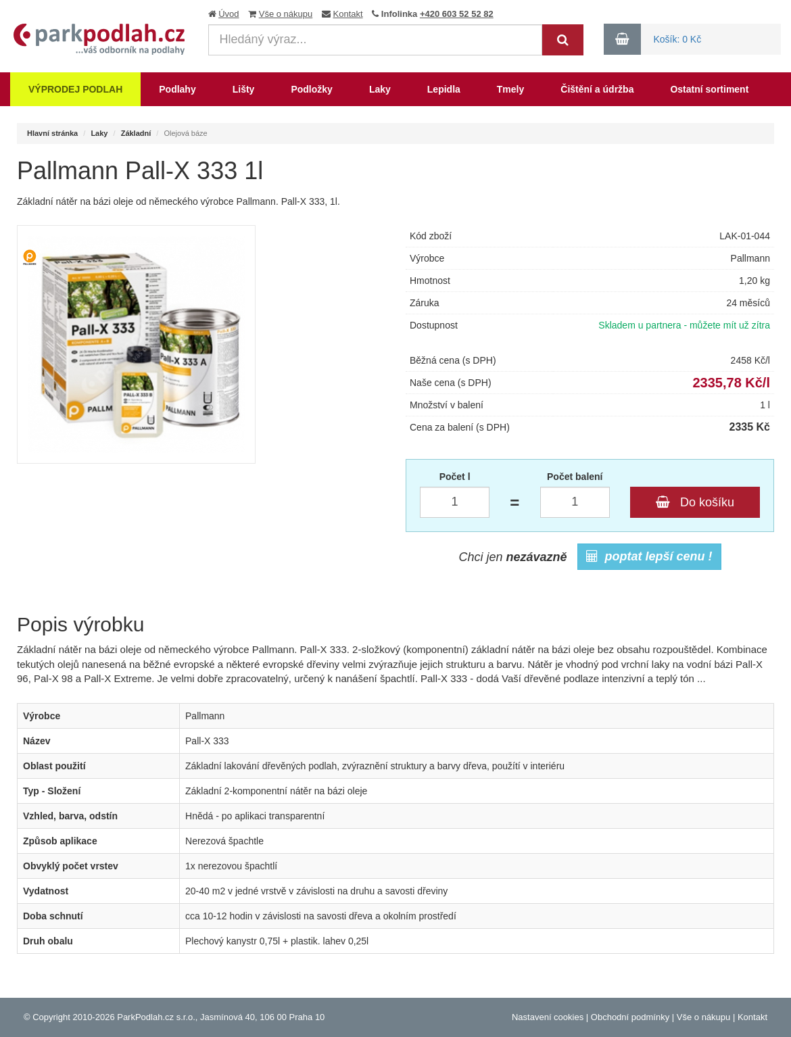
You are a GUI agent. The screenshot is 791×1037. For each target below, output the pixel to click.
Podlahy (177, 89)
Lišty (244, 89)
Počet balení (574, 476)
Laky (380, 89)
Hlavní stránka (52, 133)
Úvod (228, 14)
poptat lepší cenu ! (649, 556)
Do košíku (695, 502)
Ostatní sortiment (709, 89)
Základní (136, 133)
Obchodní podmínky (630, 1017)
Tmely (510, 89)
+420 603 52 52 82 (457, 14)
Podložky (311, 89)
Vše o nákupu (286, 14)
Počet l (455, 476)
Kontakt (348, 14)
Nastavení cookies (547, 1017)
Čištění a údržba (596, 89)
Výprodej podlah (75, 89)
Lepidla (443, 89)
